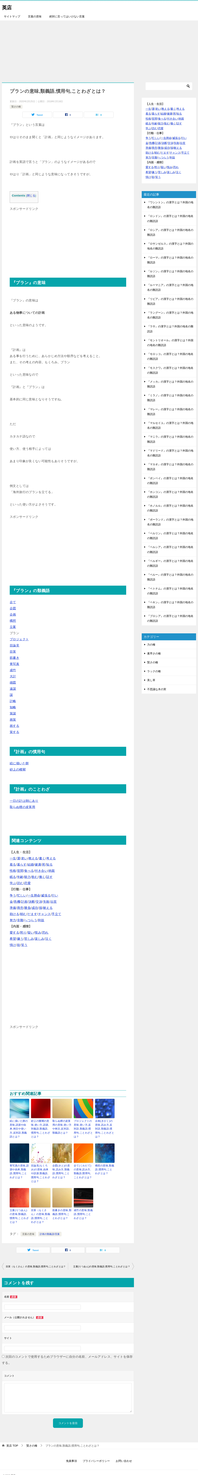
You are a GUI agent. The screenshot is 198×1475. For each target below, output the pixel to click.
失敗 (46, 901)
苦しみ (29, 938)
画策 (13, 719)
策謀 (13, 713)
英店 (8, 6)
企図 (13, 608)
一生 (13, 858)
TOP (12, 1436)
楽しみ (39, 938)
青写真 (14, 664)
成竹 (13, 670)
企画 (13, 614)
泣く (48, 938)
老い (24, 858)
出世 (53, 901)
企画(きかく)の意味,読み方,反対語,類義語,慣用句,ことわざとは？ (104, 1126)
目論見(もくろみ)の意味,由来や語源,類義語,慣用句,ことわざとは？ (40, 1168)
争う (13, 895)
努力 (13, 920)
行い (55, 895)
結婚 (31, 864)
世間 (20, 870)
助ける (14, 914)
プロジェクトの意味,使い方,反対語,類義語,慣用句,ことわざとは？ (83, 1126)
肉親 (52, 870)
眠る (13, 877)
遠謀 (13, 688)
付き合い (41, 870)
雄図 (13, 682)
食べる (29, 870)
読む (20, 883)
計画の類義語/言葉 (50, 1224)
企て (13, 602)
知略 (13, 707)
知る (49, 864)
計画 (24, 901)
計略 (13, 701)
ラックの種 (154, 671)
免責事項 (71, 1451)
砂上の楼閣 (18, 769)
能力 (27, 877)
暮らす (22, 864)
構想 (13, 620)
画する (14, 725)
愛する (14, 932)
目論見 (14, 645)
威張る (46, 895)
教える (33, 858)
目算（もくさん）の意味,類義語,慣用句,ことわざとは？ (40, 1207)
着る (13, 864)
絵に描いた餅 (19, 763)
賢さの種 (16, 106)
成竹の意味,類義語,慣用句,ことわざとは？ (83, 1206)
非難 (20, 920)
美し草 (151, 680)
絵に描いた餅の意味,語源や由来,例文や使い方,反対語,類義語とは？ (19, 1126)
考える (51, 858)
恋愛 (27, 883)
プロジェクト (19, 639)
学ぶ (13, 883)
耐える (48, 907)
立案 (13, 627)
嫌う (20, 938)
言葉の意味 (35, 16)
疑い (31, 932)
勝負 (27, 907)
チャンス (44, 914)
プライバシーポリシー (96, 1451)
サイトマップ (12, 16)
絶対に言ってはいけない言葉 (67, 16)
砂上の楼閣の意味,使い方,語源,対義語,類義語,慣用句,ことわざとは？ (40, 1127)
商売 (20, 907)
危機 (17, 901)
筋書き (14, 657)
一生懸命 (34, 895)
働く (42, 877)
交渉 (39, 901)
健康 (38, 864)
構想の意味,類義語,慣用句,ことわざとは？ (104, 1167)
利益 (41, 920)
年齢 (20, 877)
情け (13, 945)
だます (32, 914)
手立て (56, 914)
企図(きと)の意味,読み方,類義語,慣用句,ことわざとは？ (62, 1168)
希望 (13, 938)
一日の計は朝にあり (24, 800)
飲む (35, 877)
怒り (23, 932)
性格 (13, 870)
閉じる (31, 195)
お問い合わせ (124, 1451)
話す (49, 877)
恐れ (45, 932)
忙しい (22, 895)
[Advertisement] (99, 49)
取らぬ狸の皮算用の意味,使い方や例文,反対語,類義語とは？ (62, 1126)
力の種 (151, 644)
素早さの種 (154, 653)
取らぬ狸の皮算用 (22, 807)
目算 (13, 651)
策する (14, 732)
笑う (24, 945)
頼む (23, 914)
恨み (38, 932)
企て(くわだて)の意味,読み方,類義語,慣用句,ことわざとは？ (83, 1168)
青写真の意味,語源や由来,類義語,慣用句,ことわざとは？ (19, 1168)
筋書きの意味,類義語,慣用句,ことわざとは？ (61, 1206)
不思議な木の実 (156, 689)
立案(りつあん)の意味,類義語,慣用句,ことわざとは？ (19, 1207)
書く (42, 858)
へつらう (30, 920)
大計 (13, 676)
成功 (35, 907)
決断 (32, 901)
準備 (13, 907)
